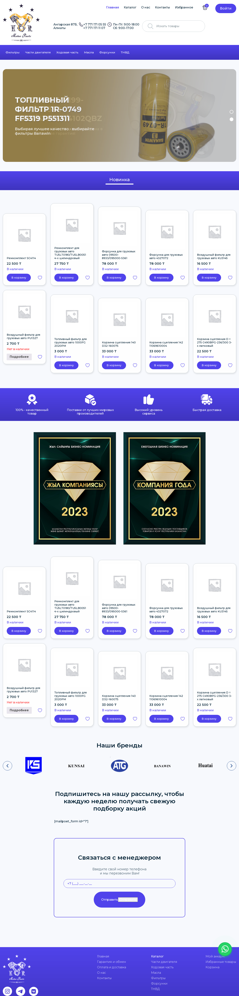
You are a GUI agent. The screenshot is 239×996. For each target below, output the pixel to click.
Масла (89, 52)
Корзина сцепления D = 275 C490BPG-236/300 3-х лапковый (214, 342)
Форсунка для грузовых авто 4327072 (166, 256)
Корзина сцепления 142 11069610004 (166, 344)
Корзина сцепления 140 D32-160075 (119, 344)
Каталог (130, 7)
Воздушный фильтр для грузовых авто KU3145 (213, 256)
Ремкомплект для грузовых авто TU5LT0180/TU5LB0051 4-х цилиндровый (70, 253)
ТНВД (125, 52)
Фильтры (13, 52)
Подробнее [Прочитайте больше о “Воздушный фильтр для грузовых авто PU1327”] (19, 357)
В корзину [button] (18, 277)
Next (231, 115)
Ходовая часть (67, 52)
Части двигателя (38, 52)
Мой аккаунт (215, 956)
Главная (112, 7)
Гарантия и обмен (111, 962)
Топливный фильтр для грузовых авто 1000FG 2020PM (70, 342)
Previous (8, 115)
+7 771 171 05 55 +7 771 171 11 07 (94, 26)
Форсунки (107, 52)
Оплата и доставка (111, 967)
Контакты (162, 7)
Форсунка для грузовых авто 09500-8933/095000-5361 (118, 255)
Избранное (184, 7)
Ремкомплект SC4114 (21, 258)
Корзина (212, 967)
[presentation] (7, 765)
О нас (145, 7)
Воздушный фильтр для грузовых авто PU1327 (23, 336)
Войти (226, 8)
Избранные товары (221, 962)
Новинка (119, 179)
